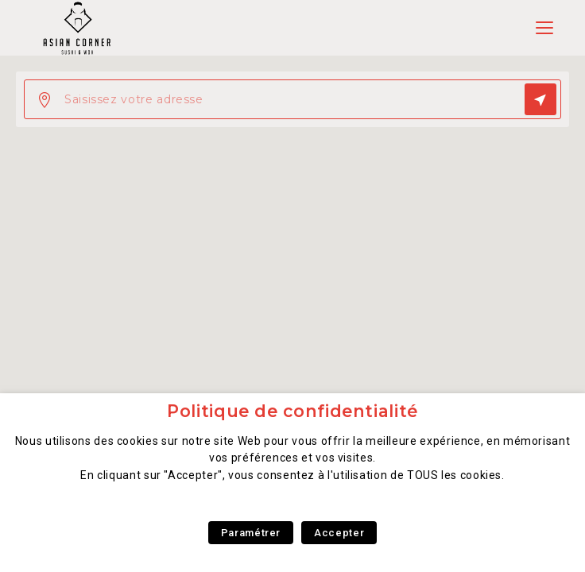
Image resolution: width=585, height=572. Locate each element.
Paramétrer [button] (251, 533)
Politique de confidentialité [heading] (292, 411)
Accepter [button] (339, 533)
